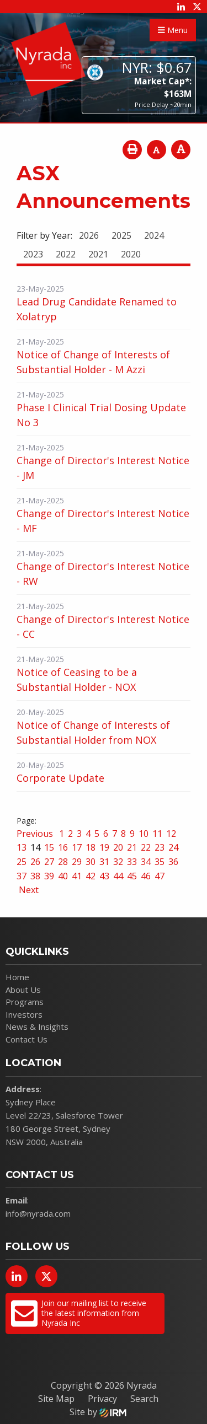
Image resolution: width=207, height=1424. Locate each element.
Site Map (56, 1399)
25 (21, 862)
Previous (36, 833)
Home (17, 976)
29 (77, 862)
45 (132, 876)
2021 (98, 254)
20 (118, 847)
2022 (66, 254)
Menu (173, 30)
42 (90, 876)
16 (63, 847)
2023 (33, 254)
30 (90, 862)
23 (159, 847)
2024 (154, 235)
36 (173, 862)
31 (104, 862)
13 (21, 847)
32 (118, 862)
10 (143, 833)
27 (49, 862)
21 (132, 847)
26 (35, 862)
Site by (98, 1412)
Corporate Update (60, 777)
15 (49, 847)
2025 (121, 235)
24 (173, 847)
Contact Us (26, 1039)
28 (63, 862)
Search (144, 1399)
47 (159, 876)
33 (132, 862)
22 (146, 847)
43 (104, 876)
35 (159, 862)
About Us (23, 989)
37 (21, 876)
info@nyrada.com (38, 1213)
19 (104, 847)
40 (63, 876)
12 (171, 833)
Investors (24, 1014)
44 (118, 876)
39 (49, 876)
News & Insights (37, 1026)
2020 (131, 254)
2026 (89, 235)
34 (146, 862)
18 (90, 847)
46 (146, 876)
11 (157, 833)
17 (77, 847)
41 (77, 876)
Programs (25, 1001)
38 (35, 876)
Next (28, 890)
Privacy (102, 1399)
